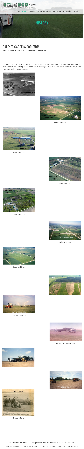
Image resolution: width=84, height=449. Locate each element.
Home (18, 11)
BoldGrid (16, 446)
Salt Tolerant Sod (58, 11)
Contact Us (76, 11)
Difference (32, 11)
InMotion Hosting (58, 446)
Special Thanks (73, 446)
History (24, 11)
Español (68, 11)
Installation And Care (44, 11)
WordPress (35, 446)
